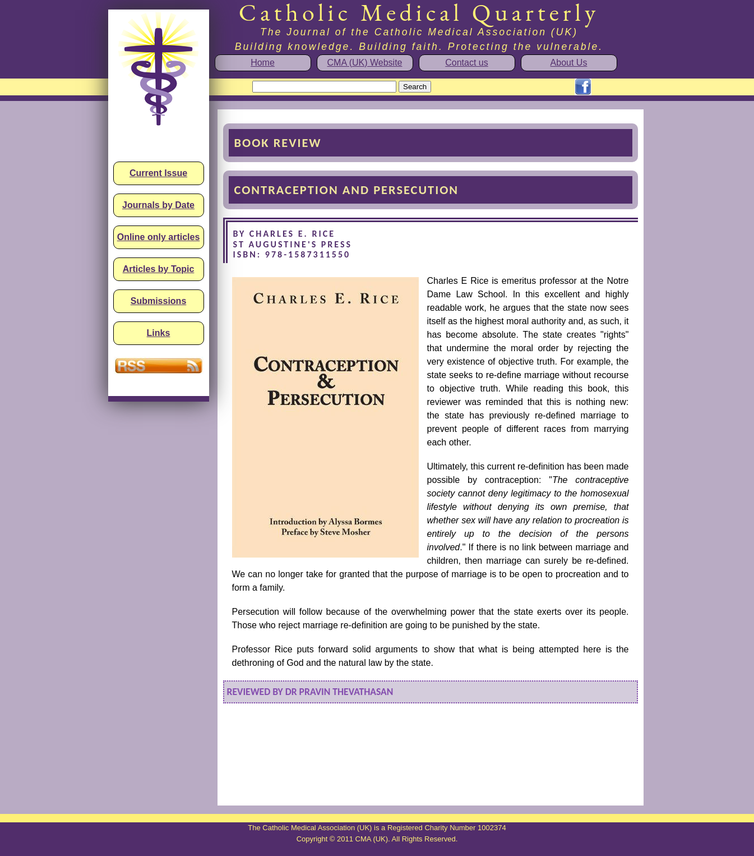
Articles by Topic (159, 269)
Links (158, 333)
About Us (569, 62)
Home (263, 62)
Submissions (159, 301)
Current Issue (158, 173)
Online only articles (158, 237)
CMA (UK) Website (365, 62)
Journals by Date (158, 205)
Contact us (466, 62)
